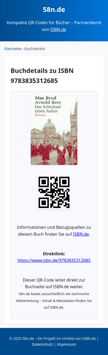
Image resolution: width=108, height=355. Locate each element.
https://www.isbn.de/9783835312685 (54, 260)
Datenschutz (42, 344)
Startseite (12, 48)
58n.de (54, 9)
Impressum (66, 344)
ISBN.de (58, 29)
